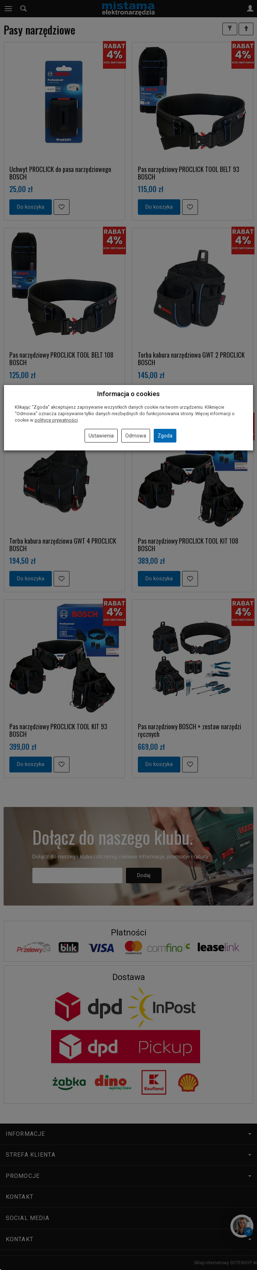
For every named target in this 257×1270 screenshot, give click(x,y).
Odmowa (135, 436)
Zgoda (165, 436)
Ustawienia (101, 436)
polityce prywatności (56, 420)
